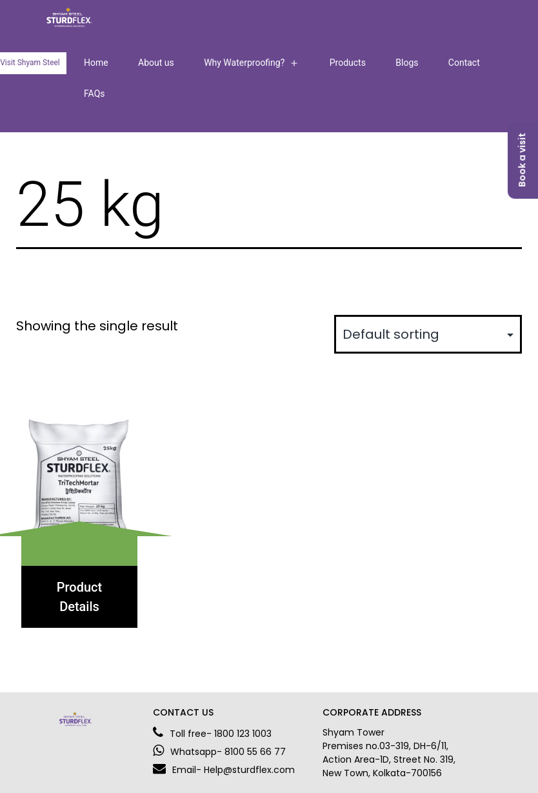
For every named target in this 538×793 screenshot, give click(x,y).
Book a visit (521, 160)
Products (348, 62)
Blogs (406, 62)
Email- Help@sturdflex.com (224, 769)
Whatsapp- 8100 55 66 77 (219, 751)
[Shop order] (428, 334)
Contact (464, 62)
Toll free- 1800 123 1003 (212, 733)
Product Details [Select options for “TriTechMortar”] (79, 596)
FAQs (94, 93)
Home (96, 62)
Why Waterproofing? (244, 62)
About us (156, 62)
